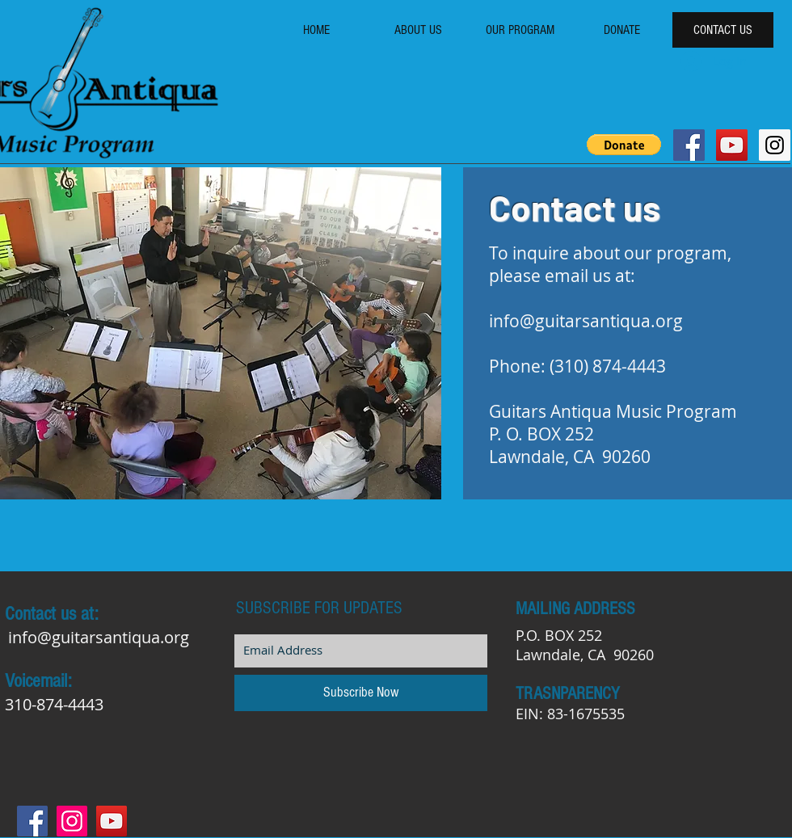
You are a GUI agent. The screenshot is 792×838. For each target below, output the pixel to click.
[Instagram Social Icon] (774, 145)
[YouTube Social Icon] (732, 145)
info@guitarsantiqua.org (586, 321)
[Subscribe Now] (360, 693)
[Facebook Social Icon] (689, 145)
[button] (624, 144)
